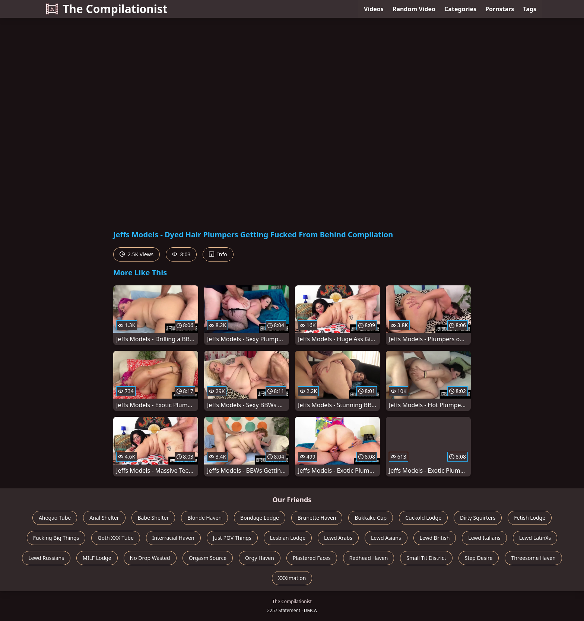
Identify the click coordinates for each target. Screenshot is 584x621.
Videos (374, 9)
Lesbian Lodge (287, 537)
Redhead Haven (368, 557)
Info (218, 254)
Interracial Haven (173, 537)
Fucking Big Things (56, 537)
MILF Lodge (97, 557)
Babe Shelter (153, 517)
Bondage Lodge (259, 517)
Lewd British (435, 537)
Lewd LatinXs (535, 537)
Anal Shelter (104, 517)
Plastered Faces (312, 557)
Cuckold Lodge (423, 517)
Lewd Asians (386, 537)
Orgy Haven (259, 557)
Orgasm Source (207, 557)
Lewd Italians (484, 537)
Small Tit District (426, 557)
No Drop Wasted (150, 557)
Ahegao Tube (55, 517)
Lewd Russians (46, 557)
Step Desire (479, 557)
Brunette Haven (317, 517)
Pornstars (499, 9)
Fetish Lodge (529, 517)
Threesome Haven (533, 557)
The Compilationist (107, 8)
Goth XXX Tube (116, 537)
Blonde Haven (204, 517)
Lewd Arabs (338, 537)
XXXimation (292, 578)
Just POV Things (232, 537)
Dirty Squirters (477, 517)
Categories (460, 9)
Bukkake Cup (371, 517)
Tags (529, 9)
